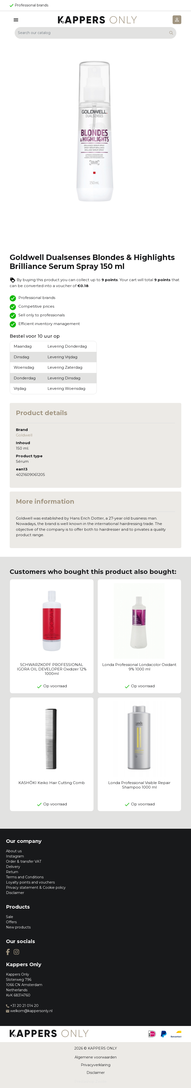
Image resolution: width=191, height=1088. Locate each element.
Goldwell (24, 435)
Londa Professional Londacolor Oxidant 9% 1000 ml (139, 666)
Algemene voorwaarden (96, 1057)
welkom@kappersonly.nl (29, 1011)
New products (18, 927)
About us (14, 851)
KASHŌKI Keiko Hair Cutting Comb (51, 782)
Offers (11, 922)
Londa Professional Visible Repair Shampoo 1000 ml (139, 785)
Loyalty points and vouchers (30, 882)
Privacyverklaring (95, 1065)
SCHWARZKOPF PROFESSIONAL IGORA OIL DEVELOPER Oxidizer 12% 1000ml (52, 669)
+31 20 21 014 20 (22, 1005)
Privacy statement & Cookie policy (36, 887)
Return (12, 872)
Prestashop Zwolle (90, 1081)
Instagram (15, 856)
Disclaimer (15, 892)
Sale (9, 917)
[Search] (95, 33)
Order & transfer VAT (23, 861)
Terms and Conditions (25, 877)
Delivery (13, 866)
